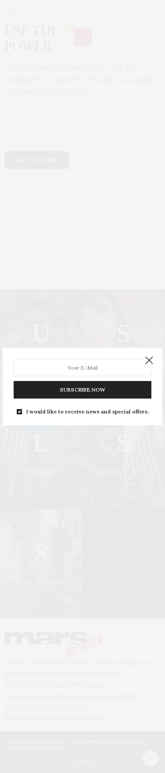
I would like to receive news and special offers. (87, 411)
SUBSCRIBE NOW (82, 389)
